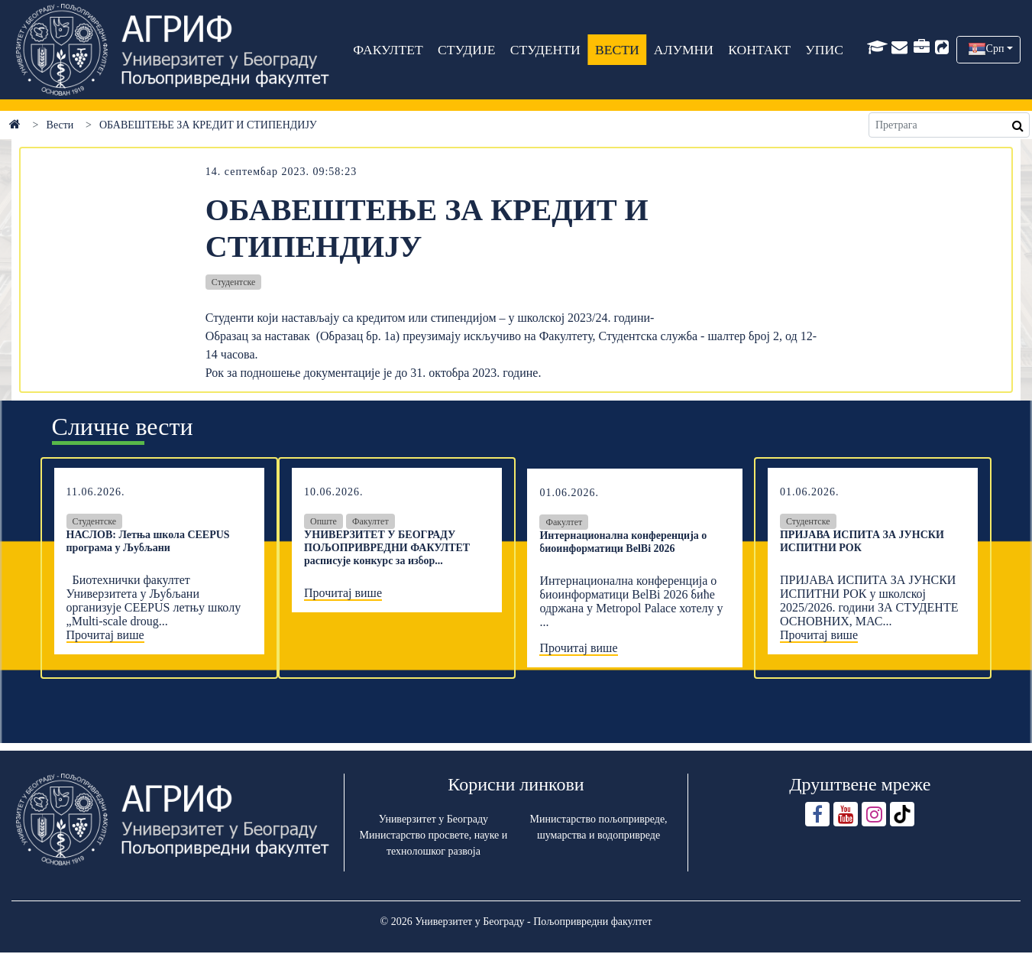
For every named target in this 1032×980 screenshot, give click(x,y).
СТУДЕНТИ (545, 49)
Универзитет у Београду (433, 819)
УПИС (825, 49)
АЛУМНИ (683, 49)
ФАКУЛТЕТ (389, 49)
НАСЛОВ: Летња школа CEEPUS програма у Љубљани (148, 541)
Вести (60, 125)
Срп (995, 48)
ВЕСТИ (617, 49)
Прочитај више (105, 634)
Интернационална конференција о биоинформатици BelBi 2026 (623, 542)
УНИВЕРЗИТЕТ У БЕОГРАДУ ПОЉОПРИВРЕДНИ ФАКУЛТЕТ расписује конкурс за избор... (387, 547)
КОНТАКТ (760, 49)
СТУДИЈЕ (466, 49)
